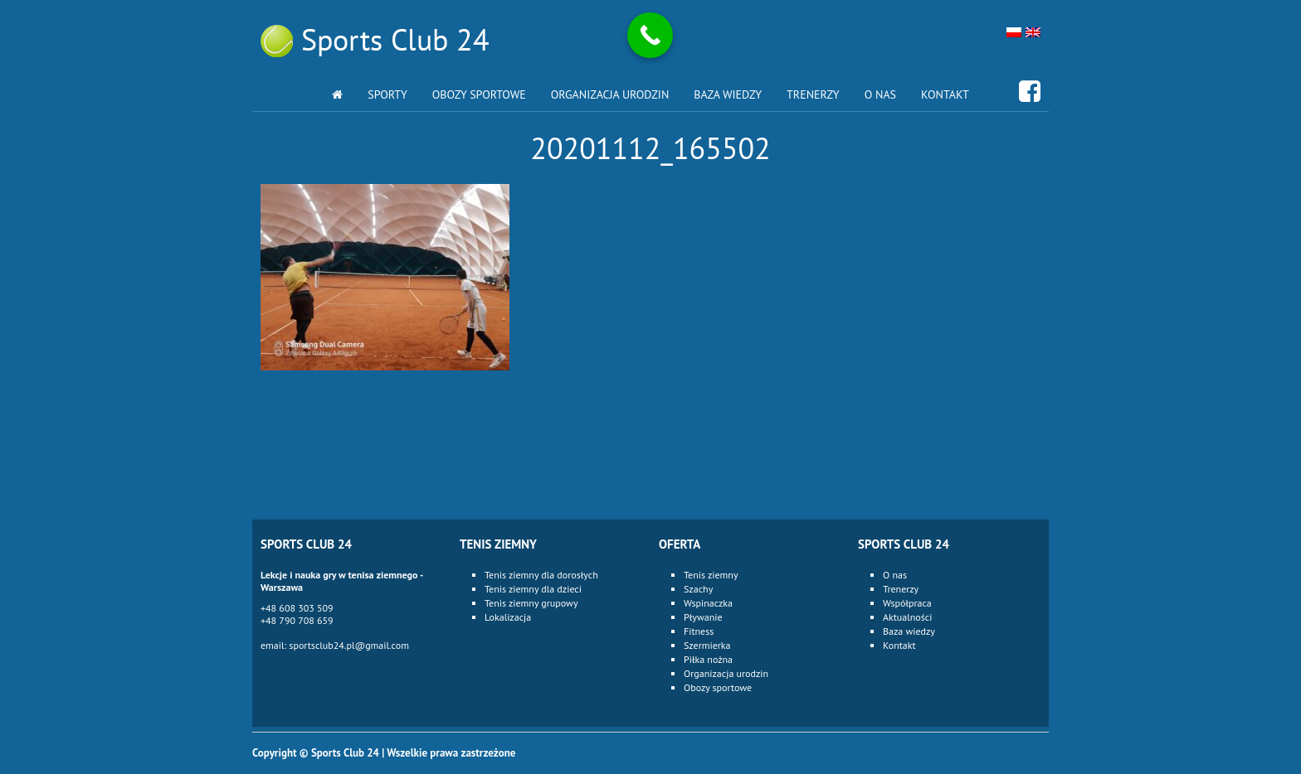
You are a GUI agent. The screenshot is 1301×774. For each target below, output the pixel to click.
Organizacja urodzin (610, 94)
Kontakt (945, 94)
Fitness (699, 631)
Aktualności (907, 617)
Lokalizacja (508, 617)
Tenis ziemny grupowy (531, 603)
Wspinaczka (708, 603)
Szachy (698, 589)
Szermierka (707, 645)
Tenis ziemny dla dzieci (533, 589)
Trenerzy (813, 94)
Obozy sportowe (479, 94)
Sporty (387, 94)
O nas (880, 94)
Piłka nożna (708, 659)
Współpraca (907, 603)
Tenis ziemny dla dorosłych (541, 574)
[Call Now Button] (650, 35)
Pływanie (703, 617)
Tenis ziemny (711, 574)
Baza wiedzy (728, 94)
